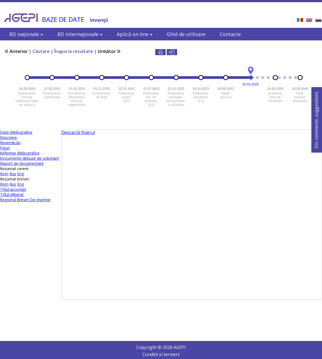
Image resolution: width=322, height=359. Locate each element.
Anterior (16, 51)
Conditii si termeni (161, 354)
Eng (20, 173)
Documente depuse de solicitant (29, 158)
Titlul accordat (13, 189)
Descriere (8, 137)
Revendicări (10, 142)
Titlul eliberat (12, 194)
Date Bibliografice (16, 132)
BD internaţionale (80, 34)
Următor (109, 51)
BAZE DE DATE (63, 19)
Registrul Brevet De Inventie (25, 199)
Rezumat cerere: (14, 168)
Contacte (230, 34)
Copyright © (149, 347)
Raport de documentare (22, 163)
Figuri (5, 147)
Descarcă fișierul (78, 132)
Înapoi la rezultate (73, 51)
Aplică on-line (135, 34)
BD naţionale (26, 34)
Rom (4, 173)
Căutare (41, 51)
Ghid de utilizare (186, 34)
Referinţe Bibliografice (20, 153)
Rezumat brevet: (15, 179)
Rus (13, 173)
